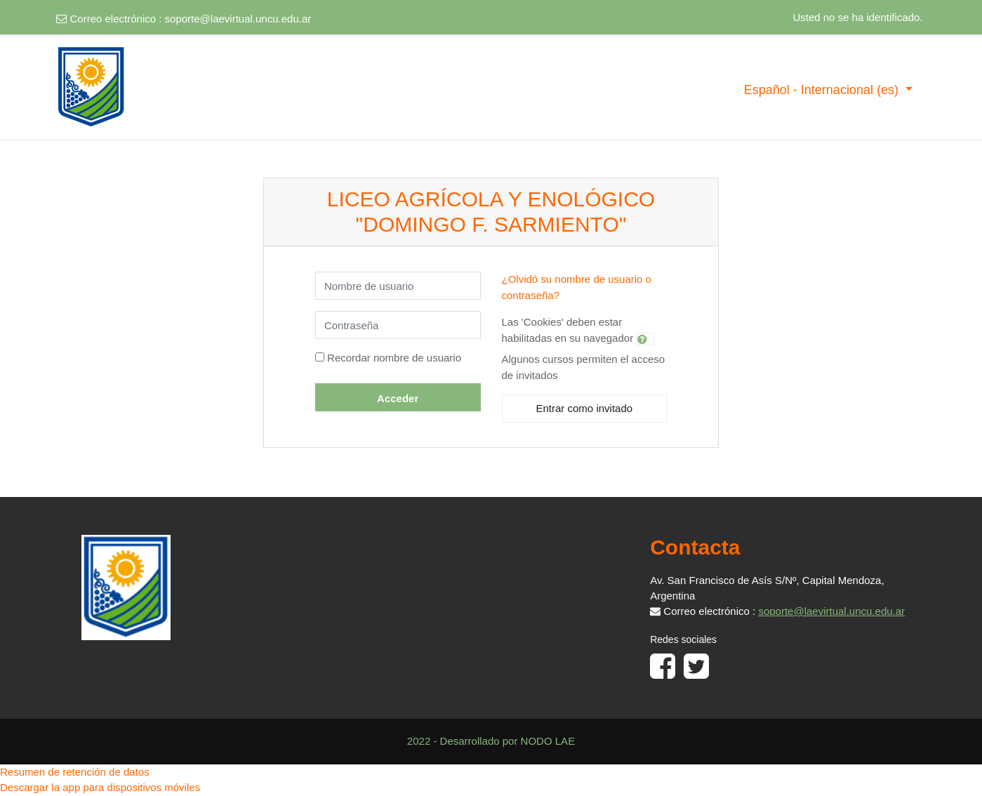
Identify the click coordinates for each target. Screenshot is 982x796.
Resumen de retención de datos (75, 772)
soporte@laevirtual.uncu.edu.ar (238, 19)
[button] (645, 339)
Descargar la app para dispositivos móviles (100, 787)
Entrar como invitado (584, 408)
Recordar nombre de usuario (394, 358)
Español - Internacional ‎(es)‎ (823, 90)
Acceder (397, 398)
